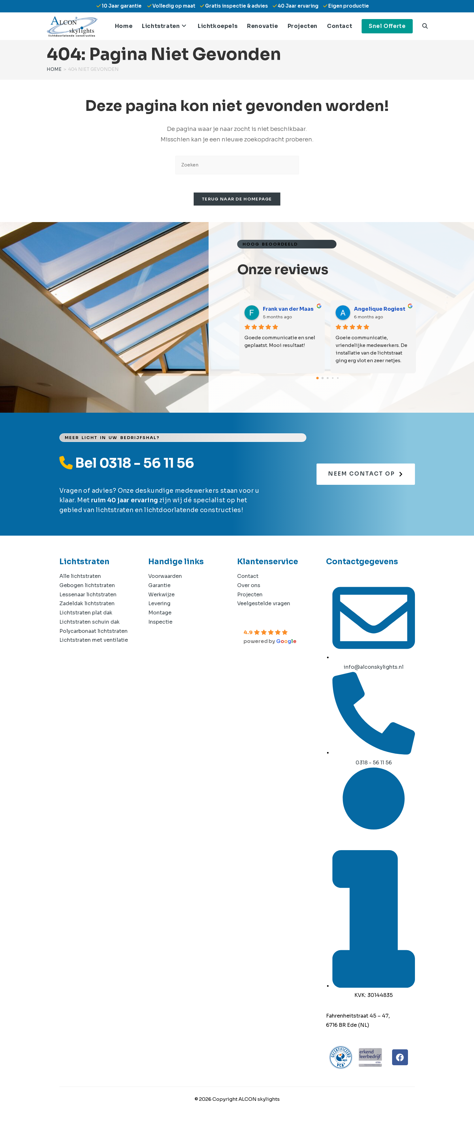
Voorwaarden (165, 577)
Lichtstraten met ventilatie (93, 641)
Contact (247, 577)
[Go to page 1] (322, 379)
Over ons (248, 586)
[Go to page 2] (328, 380)
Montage (159, 614)
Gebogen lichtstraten (87, 586)
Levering (159, 605)
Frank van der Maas (288, 310)
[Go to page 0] (317, 379)
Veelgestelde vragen (263, 605)
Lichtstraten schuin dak (89, 623)
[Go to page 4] (337, 379)
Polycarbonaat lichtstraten (93, 632)
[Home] (54, 69)
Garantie (159, 586)
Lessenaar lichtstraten (88, 595)
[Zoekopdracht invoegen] (237, 165)
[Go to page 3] (332, 379)
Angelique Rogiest (379, 310)
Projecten (250, 595)
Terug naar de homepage (237, 200)
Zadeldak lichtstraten (87, 605)
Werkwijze (161, 595)
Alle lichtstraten (80, 577)
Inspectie (160, 623)
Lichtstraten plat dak (85, 614)
